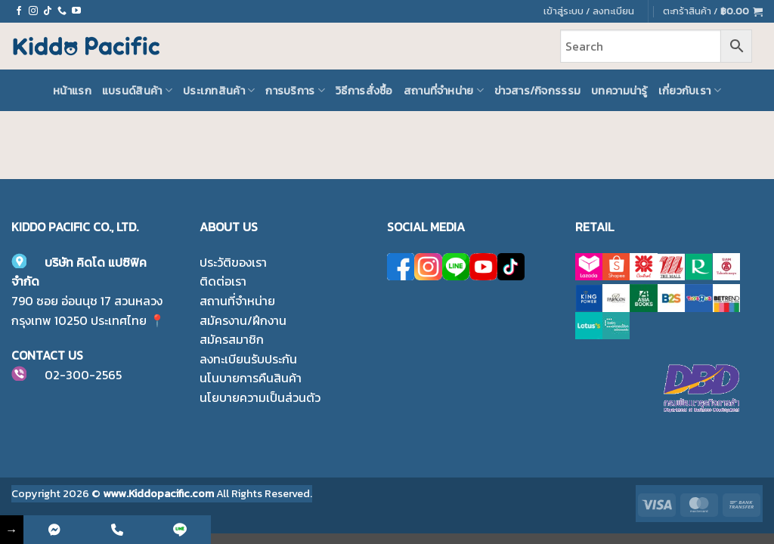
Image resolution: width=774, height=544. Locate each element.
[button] (713, 11)
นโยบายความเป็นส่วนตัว (260, 397)
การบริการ (295, 90)
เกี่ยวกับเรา (689, 90)
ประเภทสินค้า (219, 90)
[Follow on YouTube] (76, 11)
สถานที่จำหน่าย (444, 90)
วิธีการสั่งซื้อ (364, 90)
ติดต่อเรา (223, 281)
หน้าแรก (72, 90)
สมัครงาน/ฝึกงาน (243, 320)
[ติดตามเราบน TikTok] (47, 11)
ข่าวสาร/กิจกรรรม (537, 90)
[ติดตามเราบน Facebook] (18, 11)
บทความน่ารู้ (619, 90)
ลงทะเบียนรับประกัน (248, 359)
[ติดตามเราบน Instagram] (33, 11)
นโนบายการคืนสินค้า (251, 378)
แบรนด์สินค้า (137, 90)
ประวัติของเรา (233, 262)
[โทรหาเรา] (62, 11)
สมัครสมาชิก (232, 339)
